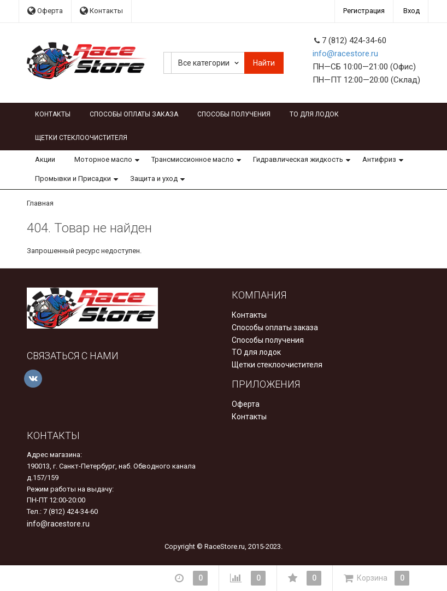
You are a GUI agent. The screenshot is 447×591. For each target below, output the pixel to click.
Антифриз (379, 159)
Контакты (101, 11)
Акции (45, 159)
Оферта (45, 11)
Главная (40, 203)
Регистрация (364, 11)
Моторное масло (103, 159)
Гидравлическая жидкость (298, 159)
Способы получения (233, 114)
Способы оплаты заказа (134, 114)
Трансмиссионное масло (192, 159)
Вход (411, 11)
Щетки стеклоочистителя (81, 138)
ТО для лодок (314, 114)
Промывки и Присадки (73, 178)
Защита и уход (154, 178)
